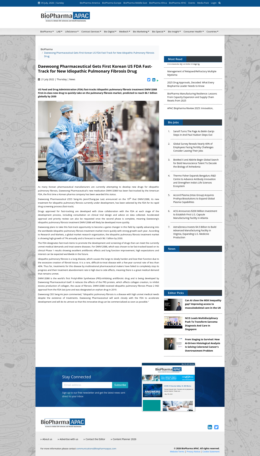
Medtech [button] (123, 31)
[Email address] (87, 385)
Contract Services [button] (90, 31)
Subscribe (120, 385)
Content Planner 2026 (123, 439)
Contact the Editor (94, 439)
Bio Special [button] (157, 31)
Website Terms (177, 451)
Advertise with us (68, 439)
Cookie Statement (211, 451)
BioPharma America (90, 2)
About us (46, 439)
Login (213, 2)
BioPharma (47, 49)
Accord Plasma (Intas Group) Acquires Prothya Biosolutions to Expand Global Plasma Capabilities (194, 198)
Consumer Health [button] (193, 31)
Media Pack (203, 2)
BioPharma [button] (46, 31)
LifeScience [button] (71, 31)
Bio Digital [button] (109, 31)
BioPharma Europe (111, 2)
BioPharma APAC (177, 2)
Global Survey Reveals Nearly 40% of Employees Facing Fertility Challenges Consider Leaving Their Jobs (193, 147)
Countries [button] (212, 31)
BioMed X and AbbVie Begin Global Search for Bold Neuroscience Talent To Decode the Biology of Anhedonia (196, 163)
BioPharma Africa (158, 2)
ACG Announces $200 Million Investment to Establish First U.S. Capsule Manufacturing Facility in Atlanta (195, 214)
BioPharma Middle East (135, 2)
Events (191, 2)
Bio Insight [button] (173, 31)
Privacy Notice (193, 451)
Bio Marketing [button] (140, 31)
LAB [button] (59, 31)
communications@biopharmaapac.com (96, 448)
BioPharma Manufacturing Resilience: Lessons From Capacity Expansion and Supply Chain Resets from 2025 (192, 98)
